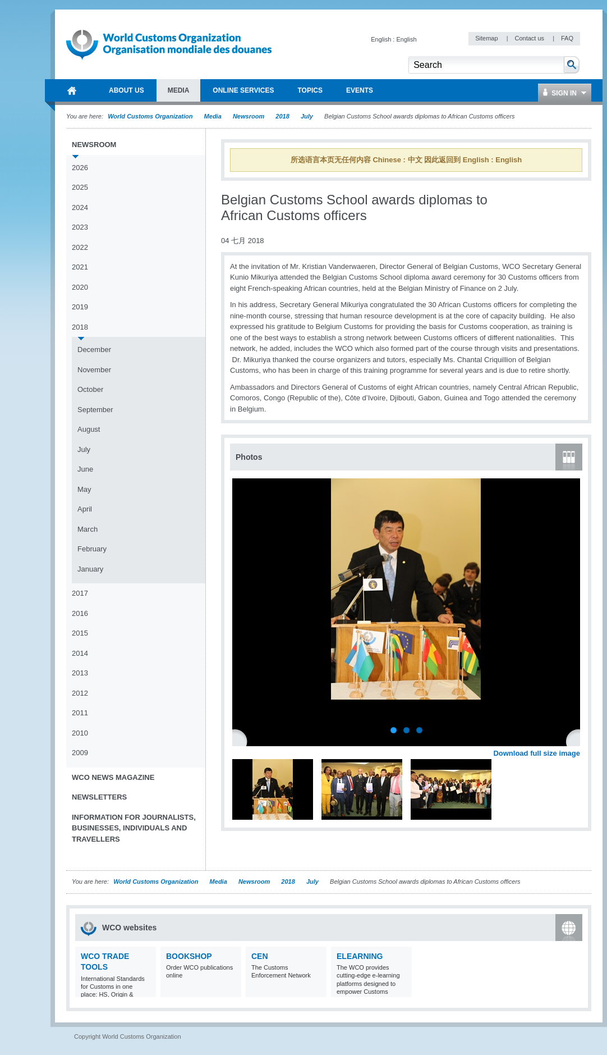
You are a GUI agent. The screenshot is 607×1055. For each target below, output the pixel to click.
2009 (80, 752)
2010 (80, 733)
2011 (80, 713)
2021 (80, 267)
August (88, 429)
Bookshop (189, 956)
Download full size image (536, 753)
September (95, 409)
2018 (282, 116)
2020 (80, 287)
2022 (80, 247)
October (90, 389)
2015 (80, 633)
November (94, 370)
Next (577, 740)
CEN (259, 956)
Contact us (530, 38)
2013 (80, 673)
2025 (80, 187)
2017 (80, 593)
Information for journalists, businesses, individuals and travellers (134, 828)
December (94, 349)
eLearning (360, 956)
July (307, 116)
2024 (80, 207)
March (87, 529)
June (85, 469)
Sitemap (487, 38)
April (84, 509)
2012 (80, 693)
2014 (80, 653)
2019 (80, 307)
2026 (80, 167)
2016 (80, 613)
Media (213, 116)
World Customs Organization (151, 116)
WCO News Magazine (113, 777)
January (90, 569)
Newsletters (99, 797)
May (84, 489)
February (92, 549)
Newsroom (248, 116)
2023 (80, 227)
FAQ (567, 38)
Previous (241, 740)
